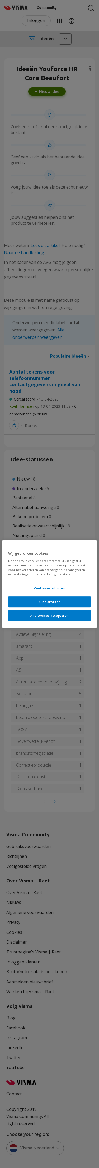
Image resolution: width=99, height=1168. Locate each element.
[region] (49, 584)
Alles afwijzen (50, 602)
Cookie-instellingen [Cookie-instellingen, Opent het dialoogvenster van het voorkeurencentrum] (49, 588)
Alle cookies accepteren (49, 616)
